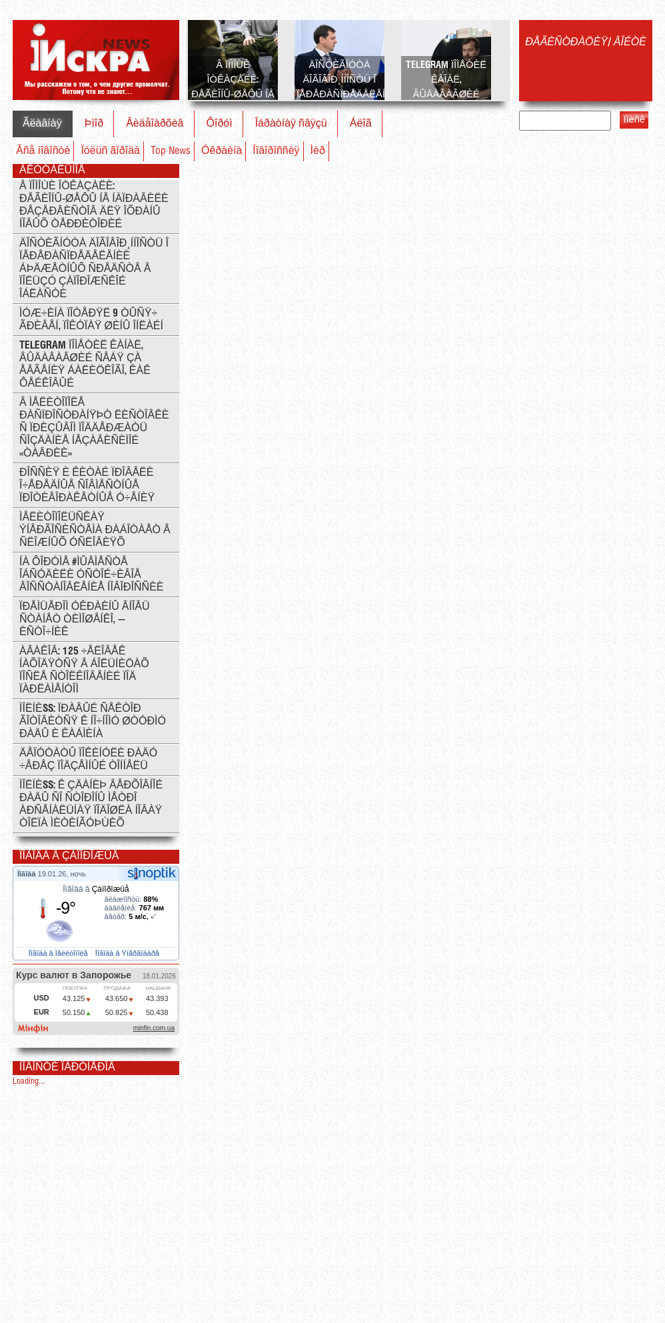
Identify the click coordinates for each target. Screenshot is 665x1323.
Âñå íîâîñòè (43, 151)
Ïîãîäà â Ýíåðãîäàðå (128, 953)
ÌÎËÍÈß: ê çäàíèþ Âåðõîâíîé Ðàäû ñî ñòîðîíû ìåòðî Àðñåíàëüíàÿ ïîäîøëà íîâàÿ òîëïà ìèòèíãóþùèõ (91, 804)
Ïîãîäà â (96, 889)
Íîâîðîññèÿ (276, 151)
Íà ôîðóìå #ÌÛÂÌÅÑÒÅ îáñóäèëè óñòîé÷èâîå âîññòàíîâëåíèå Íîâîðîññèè (91, 575)
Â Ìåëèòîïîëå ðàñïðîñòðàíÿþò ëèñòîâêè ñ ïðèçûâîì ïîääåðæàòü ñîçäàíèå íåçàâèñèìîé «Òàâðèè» (94, 428)
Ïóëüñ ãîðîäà (110, 151)
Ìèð (318, 151)
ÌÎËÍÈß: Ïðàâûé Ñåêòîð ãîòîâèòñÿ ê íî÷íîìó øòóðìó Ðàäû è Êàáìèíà (92, 721)
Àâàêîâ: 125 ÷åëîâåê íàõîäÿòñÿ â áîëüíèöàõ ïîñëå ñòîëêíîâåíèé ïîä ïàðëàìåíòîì (84, 670)
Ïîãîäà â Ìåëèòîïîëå (59, 953)
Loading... (29, 1081)
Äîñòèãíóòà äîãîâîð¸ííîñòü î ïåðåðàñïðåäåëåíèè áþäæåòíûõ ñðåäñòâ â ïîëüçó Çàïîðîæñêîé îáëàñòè (94, 269)
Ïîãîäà (27, 874)
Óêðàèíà (221, 151)
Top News (171, 151)
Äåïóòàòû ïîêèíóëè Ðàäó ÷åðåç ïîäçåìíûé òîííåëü (88, 759)
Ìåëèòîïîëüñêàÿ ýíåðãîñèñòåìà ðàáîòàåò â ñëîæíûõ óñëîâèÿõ (95, 530)
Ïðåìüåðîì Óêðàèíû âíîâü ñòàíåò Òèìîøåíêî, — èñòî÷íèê (84, 619)
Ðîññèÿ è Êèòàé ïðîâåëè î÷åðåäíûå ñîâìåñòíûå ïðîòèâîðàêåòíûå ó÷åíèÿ (87, 485)
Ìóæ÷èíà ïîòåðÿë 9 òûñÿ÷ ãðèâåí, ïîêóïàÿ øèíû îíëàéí (91, 320)
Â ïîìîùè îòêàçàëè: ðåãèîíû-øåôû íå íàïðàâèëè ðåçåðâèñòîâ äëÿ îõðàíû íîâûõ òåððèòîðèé (94, 205)
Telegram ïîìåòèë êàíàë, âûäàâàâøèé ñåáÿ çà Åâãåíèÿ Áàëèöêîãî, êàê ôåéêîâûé (85, 365)
